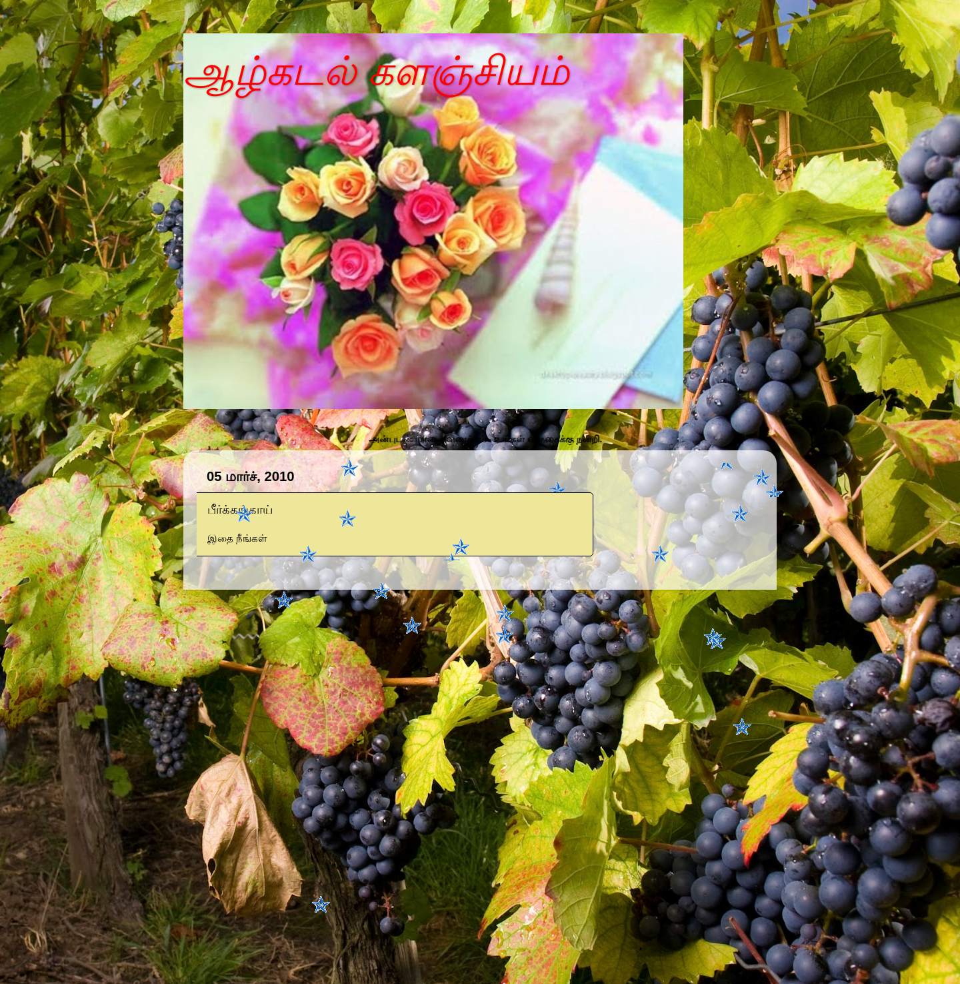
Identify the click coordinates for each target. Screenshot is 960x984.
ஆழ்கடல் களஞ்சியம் (376, 71)
